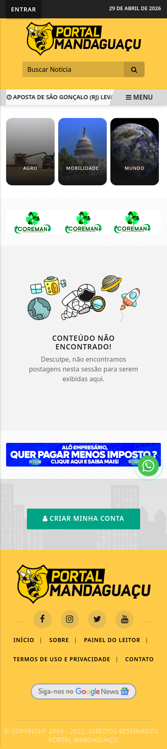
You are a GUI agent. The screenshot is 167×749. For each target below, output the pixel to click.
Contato (139, 659)
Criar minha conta (83, 518)
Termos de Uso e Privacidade (66, 659)
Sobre (63, 640)
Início (28, 640)
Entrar (23, 9)
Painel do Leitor (116, 640)
